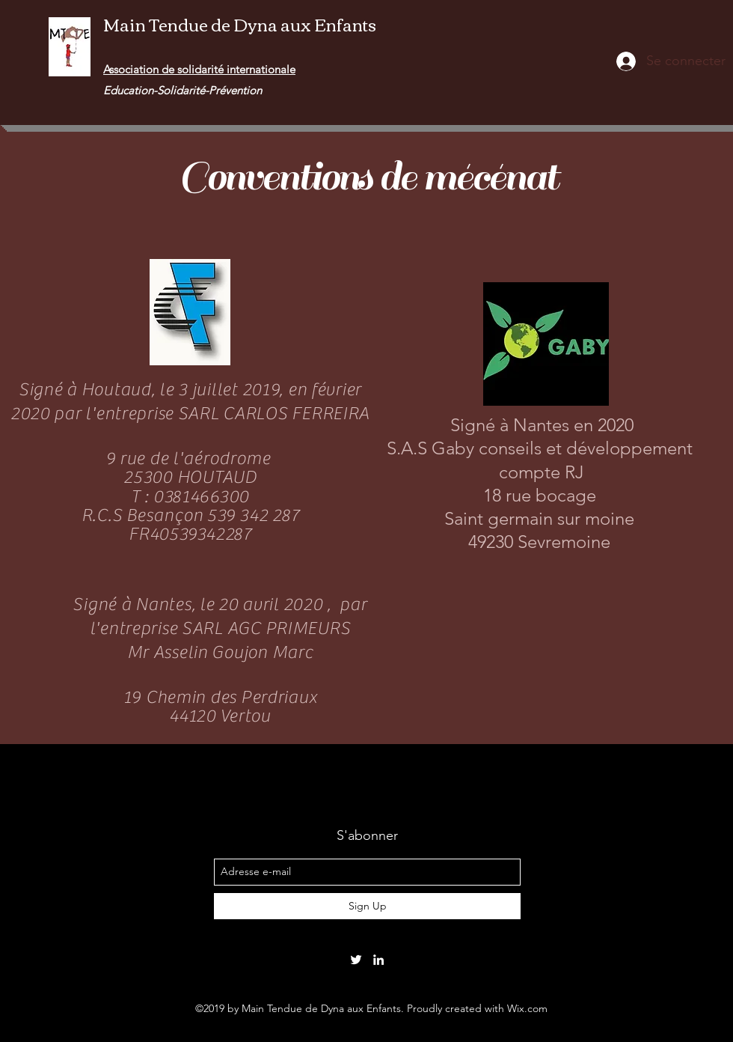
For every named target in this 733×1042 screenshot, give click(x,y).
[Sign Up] (367, 906)
